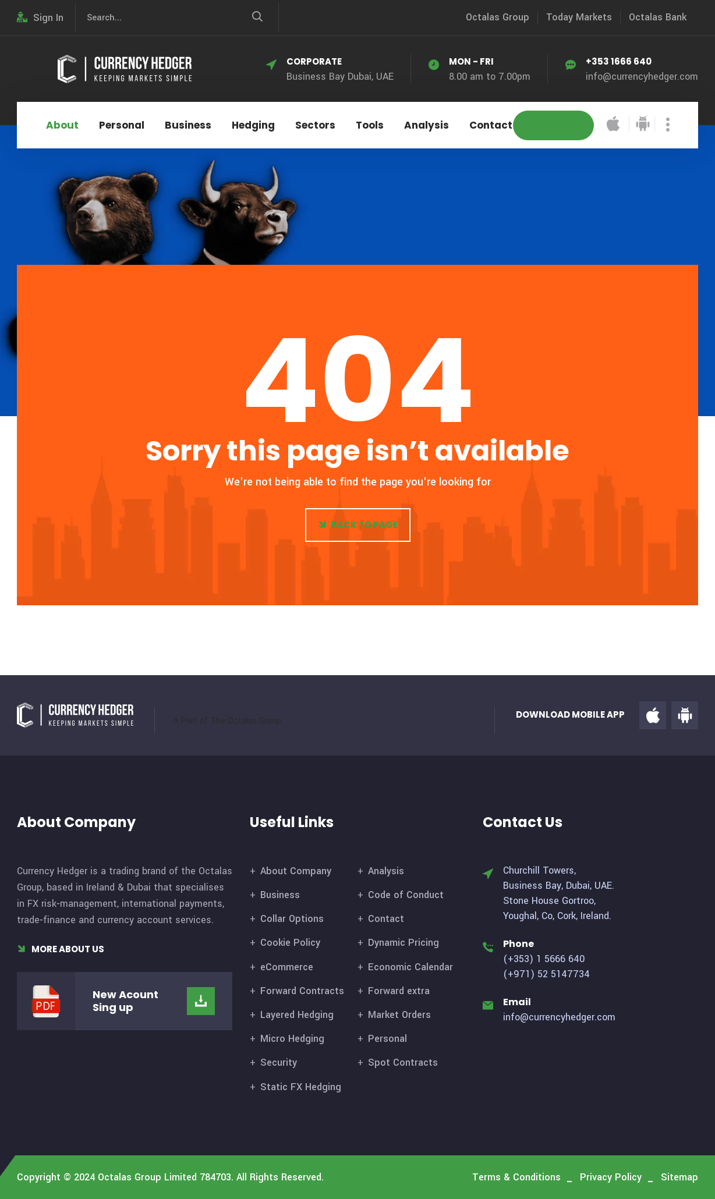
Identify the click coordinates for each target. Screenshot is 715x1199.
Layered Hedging (297, 1014)
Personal (121, 125)
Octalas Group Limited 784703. (165, 1177)
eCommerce (286, 967)
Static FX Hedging (300, 1087)
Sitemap (679, 1177)
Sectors (315, 125)
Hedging (253, 125)
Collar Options (292, 918)
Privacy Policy (611, 1177)
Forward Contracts (302, 991)
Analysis (426, 125)
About (62, 125)
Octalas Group (497, 17)
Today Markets (579, 17)
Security (278, 1062)
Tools (370, 125)
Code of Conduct (406, 895)
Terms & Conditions (516, 1177)
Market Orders (399, 1014)
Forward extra (399, 991)
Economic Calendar (410, 967)
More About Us (60, 949)
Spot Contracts (403, 1062)
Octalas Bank (657, 17)
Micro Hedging (292, 1038)
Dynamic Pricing (403, 942)
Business (188, 125)
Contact (490, 125)
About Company (295, 871)
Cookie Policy (290, 942)
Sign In (40, 17)
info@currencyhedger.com (642, 76)
